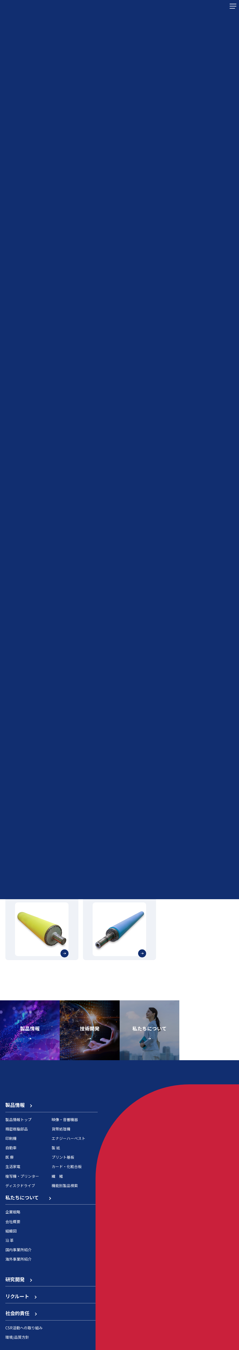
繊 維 (57, 1176)
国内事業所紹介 (18, 1249)
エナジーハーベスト (68, 1138)
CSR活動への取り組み (24, 1327)
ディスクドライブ (20, 1185)
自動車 (11, 1147)
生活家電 (12, 1166)
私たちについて (28, 1197)
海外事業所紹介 (18, 1259)
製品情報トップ (18, 1119)
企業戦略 (12, 1211)
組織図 (11, 1231)
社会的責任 (20, 1313)
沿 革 (9, 1240)
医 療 (9, 1157)
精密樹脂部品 (16, 1129)
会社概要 (12, 1221)
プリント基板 (63, 1157)
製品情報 (18, 1104)
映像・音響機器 (65, 1119)
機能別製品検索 (65, 1185)
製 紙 (56, 1147)
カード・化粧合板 (67, 1166)
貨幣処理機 (61, 1129)
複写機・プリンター (22, 1176)
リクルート (20, 1296)
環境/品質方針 (17, 1337)
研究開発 (18, 1279)
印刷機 (11, 1138)
